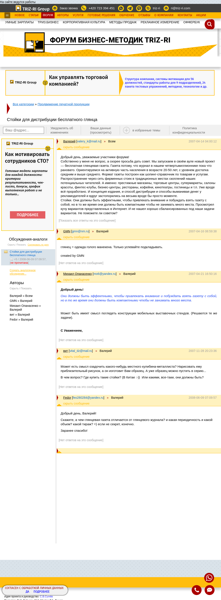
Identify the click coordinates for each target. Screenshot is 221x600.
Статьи (34, 15)
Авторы (63, 15)
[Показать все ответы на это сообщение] (87, 220)
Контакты (185, 15)
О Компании (164, 15)
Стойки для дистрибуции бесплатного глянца (26, 253)
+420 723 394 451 (101, 8)
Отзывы (144, 15)
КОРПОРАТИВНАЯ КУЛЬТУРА (84, 22)
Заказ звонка (69, 8)
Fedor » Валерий (21, 319)
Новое (20, 15)
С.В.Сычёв (46, 596)
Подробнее (41, 592)
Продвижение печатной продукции (63, 104)
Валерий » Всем (21, 296)
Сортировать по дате (38, 245)
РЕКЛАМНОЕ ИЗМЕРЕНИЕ (160, 22)
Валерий (69, 141)
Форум (48, 15)
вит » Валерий (20, 314)
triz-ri (156, 8)
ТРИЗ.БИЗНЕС (48, 22)
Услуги (78, 15)
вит (65, 351)
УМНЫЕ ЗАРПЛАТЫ (19, 22)
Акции (201, 15)
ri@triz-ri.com (180, 8)
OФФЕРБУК (191, 22)
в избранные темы (146, 130)
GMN (66, 231)
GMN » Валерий (21, 300)
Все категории (23, 104)
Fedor (67, 397)
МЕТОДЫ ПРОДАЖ (123, 22)
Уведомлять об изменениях (62, 130)
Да (27, 592)
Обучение (126, 15)
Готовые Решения (101, 15)
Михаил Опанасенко (77, 274)
